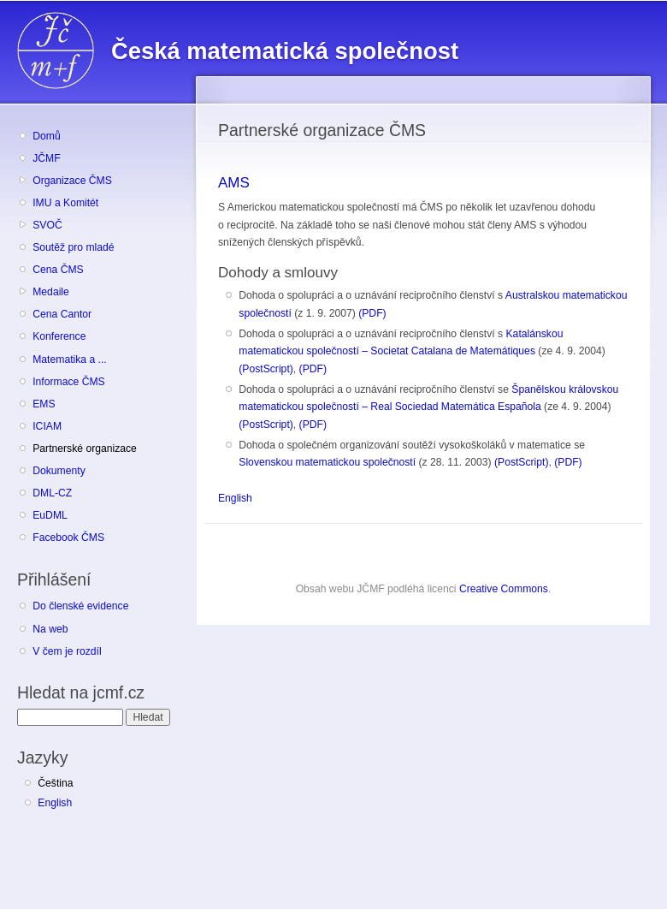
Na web (50, 629)
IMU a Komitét (65, 203)
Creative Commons (503, 589)
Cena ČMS (57, 270)
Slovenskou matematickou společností (327, 462)
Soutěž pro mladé (73, 247)
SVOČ (47, 225)
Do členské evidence (80, 606)
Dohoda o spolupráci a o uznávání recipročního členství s (372, 295)
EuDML (50, 515)
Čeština (55, 783)
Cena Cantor (61, 314)
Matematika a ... (69, 359)
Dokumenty (58, 471)
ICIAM (47, 426)
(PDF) (372, 313)
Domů (46, 136)
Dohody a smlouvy (278, 272)
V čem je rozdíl (66, 651)
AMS (234, 183)
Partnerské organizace (84, 448)
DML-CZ (52, 493)
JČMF (46, 158)
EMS (43, 404)
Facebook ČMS (68, 538)
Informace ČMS (68, 382)
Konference (59, 336)
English (55, 803)
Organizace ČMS (72, 181)
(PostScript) (266, 369)
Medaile (50, 292)
